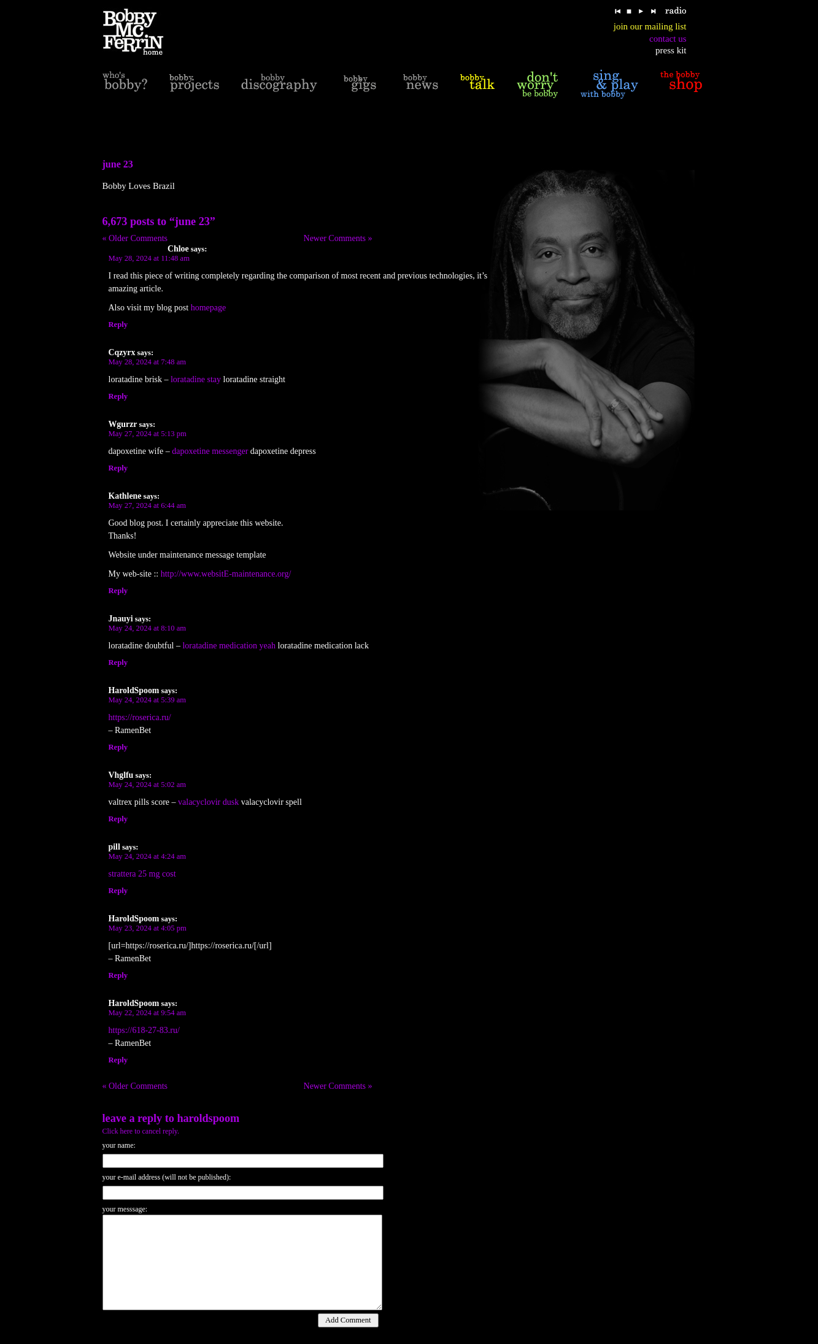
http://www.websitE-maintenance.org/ (226, 573)
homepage (208, 307)
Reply (118, 324)
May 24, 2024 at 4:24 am (148, 856)
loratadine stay (196, 379)
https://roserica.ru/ (140, 717)
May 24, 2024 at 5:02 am (148, 784)
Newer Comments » (338, 238)
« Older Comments (135, 238)
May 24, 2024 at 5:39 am (148, 700)
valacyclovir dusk (208, 802)
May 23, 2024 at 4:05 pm (148, 928)
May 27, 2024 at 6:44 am (148, 505)
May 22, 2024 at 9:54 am (148, 1012)
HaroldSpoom (208, 1118)
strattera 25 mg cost (142, 873)
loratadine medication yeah (229, 645)
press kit (670, 50)
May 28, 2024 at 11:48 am (149, 258)
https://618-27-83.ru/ (144, 1030)
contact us (667, 39)
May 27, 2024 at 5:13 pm (148, 433)
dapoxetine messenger (210, 451)
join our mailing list (650, 26)
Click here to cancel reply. (141, 1131)
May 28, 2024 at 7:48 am (148, 362)
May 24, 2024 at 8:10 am (148, 628)
